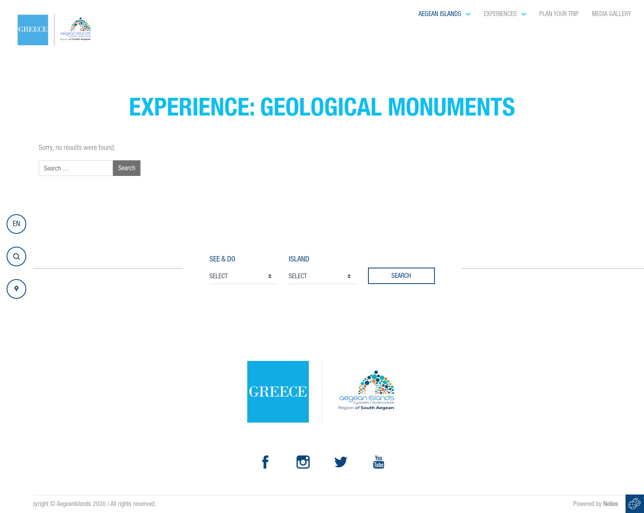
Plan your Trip (559, 14)
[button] (16, 224)
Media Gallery (611, 14)
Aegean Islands (441, 14)
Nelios (610, 504)
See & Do (222, 258)
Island (299, 258)
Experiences (501, 14)
